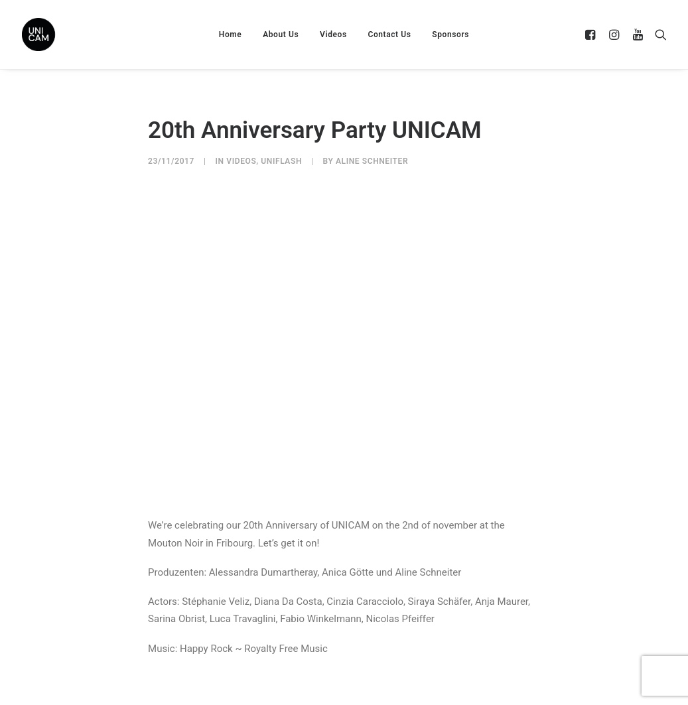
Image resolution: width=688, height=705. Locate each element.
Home (230, 34)
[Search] (658, 34)
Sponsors (450, 34)
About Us (281, 34)
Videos (333, 34)
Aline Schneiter (372, 161)
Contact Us (389, 34)
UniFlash (281, 161)
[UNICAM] (71, 34)
